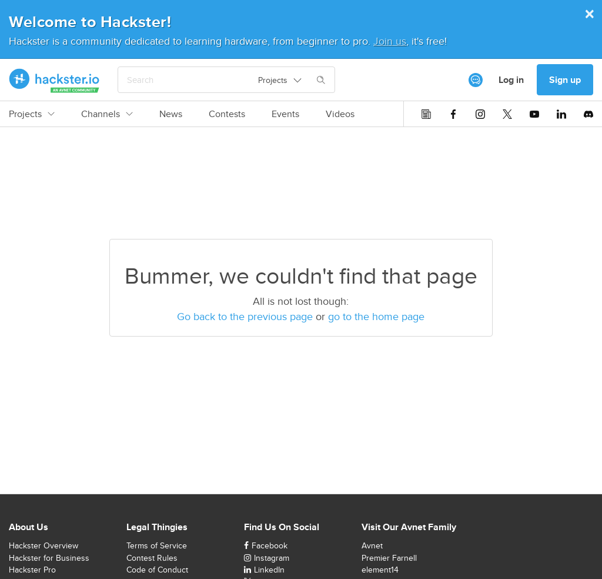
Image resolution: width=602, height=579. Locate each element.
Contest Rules (152, 558)
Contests (227, 114)
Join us (389, 41)
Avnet (372, 545)
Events (285, 114)
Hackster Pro (32, 569)
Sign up (565, 79)
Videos (340, 114)
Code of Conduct (157, 569)
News (170, 114)
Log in (511, 79)
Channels (107, 114)
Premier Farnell (389, 558)
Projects (32, 114)
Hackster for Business (49, 558)
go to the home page (376, 316)
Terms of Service (156, 545)
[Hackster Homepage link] (54, 80)
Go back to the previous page (245, 316)
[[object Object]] (476, 80)
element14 (380, 569)
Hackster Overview (43, 545)
